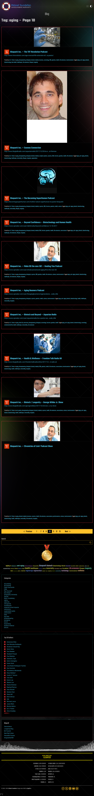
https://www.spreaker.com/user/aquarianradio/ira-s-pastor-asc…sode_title (30, 318)
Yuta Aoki (10, 677)
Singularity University (10, 594)
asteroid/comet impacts (11, 607)
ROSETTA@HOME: (36, 779)
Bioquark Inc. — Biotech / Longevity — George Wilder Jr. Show (36, 402)
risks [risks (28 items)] (46, 571)
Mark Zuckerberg (9, 598)
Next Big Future (9, 733)
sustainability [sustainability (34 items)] (58, 571)
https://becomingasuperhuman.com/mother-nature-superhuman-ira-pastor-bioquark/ (34, 202)
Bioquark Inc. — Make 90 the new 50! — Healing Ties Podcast (36, 266)
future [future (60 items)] (16, 568)
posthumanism (56, 516)
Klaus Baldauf (11, 673)
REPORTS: (50, 774)
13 (60, 531)
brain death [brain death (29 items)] (73, 566)
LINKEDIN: (36, 766)
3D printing (7, 584)
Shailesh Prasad (12, 654)
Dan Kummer (11, 668)
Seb (8, 699)
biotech (87, 60)
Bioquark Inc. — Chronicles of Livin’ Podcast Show (31, 446)
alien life (21, 323)
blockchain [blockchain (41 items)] (68, 566)
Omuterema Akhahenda (14, 670)
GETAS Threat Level (47, 757)
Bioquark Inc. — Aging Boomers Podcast (27, 290)
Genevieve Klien (11, 642)
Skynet (6, 596)
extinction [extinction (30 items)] (12, 568)
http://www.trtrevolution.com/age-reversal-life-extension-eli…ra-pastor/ (29, 55)
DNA (50, 60)
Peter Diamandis (9, 587)
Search (90, 542)
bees (5, 615)
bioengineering (22, 60)
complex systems (43, 156)
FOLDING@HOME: (36, 777)
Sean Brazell (10, 689)
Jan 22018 (7, 52)
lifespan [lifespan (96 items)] (82, 568)
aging (17, 60)
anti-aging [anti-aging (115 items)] (20, 566)
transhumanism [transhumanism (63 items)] (73, 571)
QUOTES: (50, 782)
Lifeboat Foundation (12, 789)
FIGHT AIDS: (37, 774)
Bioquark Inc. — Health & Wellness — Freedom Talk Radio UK (36, 358)
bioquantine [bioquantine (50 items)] (36, 566)
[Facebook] (63, 788)
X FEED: (37, 769)
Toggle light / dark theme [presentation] (91, 6)
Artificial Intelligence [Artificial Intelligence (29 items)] (28, 566)
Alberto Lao (10, 682)
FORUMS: (43, 782)
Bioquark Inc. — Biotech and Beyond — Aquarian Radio (33, 314)
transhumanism (70, 60)
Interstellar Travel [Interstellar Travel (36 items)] (58, 568)
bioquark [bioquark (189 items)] (42, 565)
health (57, 60)
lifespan (31, 62)
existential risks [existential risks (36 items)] (6, 568)
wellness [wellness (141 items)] (81, 571)
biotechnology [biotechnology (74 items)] (57, 566)
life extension (63, 60)
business (41, 60)
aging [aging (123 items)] (8, 566)
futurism (56, 156)
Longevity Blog (8, 729)
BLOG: (49, 769)
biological (28, 60)
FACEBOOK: (35, 763)
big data (6, 616)
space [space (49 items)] (53, 571)
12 (56, 531)
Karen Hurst (10, 663)
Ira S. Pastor (12, 60)
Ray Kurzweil (8, 591)
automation (7, 613)
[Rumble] (77, 788)
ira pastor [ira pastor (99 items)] (65, 568)
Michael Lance (11, 701)
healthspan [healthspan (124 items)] (34, 568)
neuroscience (64, 230)
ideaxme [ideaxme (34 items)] (44, 568)
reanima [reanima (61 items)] (23, 571)
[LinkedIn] (70, 788)
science (60, 206)
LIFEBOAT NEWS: (52, 763)
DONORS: (41, 771)
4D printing (7, 585)
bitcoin (6, 627)
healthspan (19, 62)
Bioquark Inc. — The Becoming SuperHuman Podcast (32, 198)
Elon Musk (7, 593)
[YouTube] (73, 788)
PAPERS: (50, 779)
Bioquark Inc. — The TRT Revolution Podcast (29, 52)
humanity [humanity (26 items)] (40, 568)
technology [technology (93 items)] (65, 571)
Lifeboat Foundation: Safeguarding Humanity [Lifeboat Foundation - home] (42, 6)
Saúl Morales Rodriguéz (14, 644)
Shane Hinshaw (11, 685)
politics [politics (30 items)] (19, 571)
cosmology (46, 60)
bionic (6, 622)
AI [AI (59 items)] (10, 566)
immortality (19, 158)
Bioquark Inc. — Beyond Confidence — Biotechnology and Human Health (40, 222)
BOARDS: (50, 771)
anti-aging (82, 60)
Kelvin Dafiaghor (12, 661)
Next (66, 531)
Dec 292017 (6, 147)
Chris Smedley (11, 711)
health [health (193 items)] (27, 568)
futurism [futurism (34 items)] (20, 568)
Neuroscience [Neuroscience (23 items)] (15, 571)
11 (53, 531)
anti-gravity (18, 410)
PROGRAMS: (50, 777)
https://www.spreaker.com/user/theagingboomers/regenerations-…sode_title (31, 294)
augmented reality (9, 611)
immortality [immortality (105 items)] (50, 568)
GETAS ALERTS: (51, 766)
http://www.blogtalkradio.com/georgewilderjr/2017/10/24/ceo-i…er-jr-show (30, 406)
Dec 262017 (6, 198)
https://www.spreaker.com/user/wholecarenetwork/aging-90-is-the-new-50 (30, 270)
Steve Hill (9, 694)
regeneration (34, 158)
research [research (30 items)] (43, 571)
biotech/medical (35, 60)
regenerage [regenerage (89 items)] (29, 571)
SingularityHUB (8, 738)
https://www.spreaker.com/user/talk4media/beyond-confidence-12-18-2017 (30, 226)
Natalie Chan (11, 692)
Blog (47, 14)
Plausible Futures (9, 735)
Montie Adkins (11, 706)
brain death (14, 62)
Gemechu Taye (11, 658)
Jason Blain (10, 704)
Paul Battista (11, 656)
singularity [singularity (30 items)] (50, 571)
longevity (36, 62)
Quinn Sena (10, 649)
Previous (29, 531)
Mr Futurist (7, 731)
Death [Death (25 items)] (88, 566)
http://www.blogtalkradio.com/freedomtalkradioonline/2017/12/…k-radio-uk (30, 362)
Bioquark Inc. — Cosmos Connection (25, 148)
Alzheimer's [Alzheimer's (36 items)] (14, 566)
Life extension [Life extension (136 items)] (74, 568)
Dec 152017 (6, 290)
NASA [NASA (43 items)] (11, 571)
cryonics (50, 156)
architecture (7, 605)
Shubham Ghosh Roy (13, 647)
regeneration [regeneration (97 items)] (37, 571)
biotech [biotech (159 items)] (50, 566)
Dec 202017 (6, 266)
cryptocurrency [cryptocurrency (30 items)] (81, 566)
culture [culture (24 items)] (86, 566)
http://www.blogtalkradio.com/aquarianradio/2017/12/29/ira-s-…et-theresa (30, 151)
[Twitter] (66, 788)
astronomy (25, 323)
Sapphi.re (29, 789)
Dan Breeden (11, 651)
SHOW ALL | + (6, 713)
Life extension (26, 62)
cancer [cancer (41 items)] (76, 566)
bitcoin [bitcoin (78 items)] (63, 566)
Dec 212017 (6, 222)
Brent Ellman (11, 697)
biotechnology (7, 62)
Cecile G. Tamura (12, 675)
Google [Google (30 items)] (23, 568)
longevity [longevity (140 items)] (88, 568)
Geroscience (8, 726)
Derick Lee (10, 680)
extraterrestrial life (8, 325)
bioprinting (7, 624)
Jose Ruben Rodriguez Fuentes (16, 666)
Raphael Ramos (12, 687)
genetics (54, 60)
